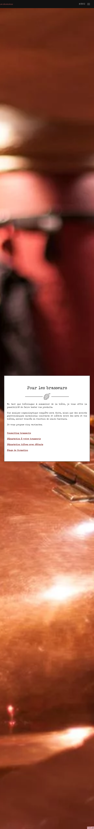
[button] (84, 4)
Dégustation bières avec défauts (25, 444)
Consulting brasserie (19, 433)
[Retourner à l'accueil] (6, 4)
